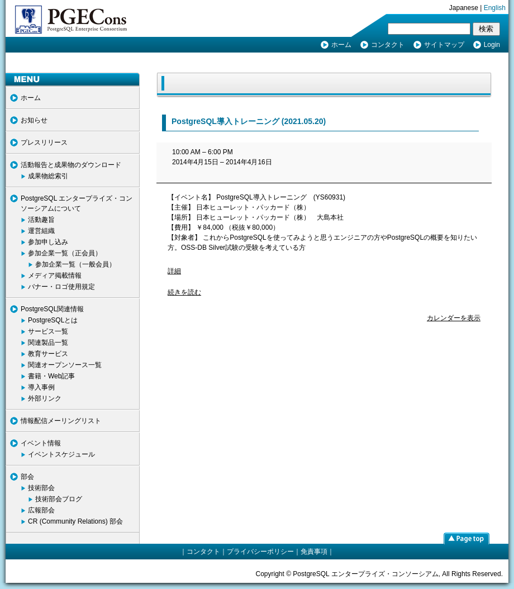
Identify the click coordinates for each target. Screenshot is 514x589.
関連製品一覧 (48, 342)
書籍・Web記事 (51, 376)
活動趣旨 (41, 220)
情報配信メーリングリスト (61, 421)
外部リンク (44, 398)
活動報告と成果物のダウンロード (71, 165)
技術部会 (41, 488)
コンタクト (387, 45)
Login (492, 45)
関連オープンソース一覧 (65, 365)
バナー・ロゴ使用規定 (61, 287)
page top (466, 538)
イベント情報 (41, 443)
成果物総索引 (48, 176)
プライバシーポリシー (260, 551)
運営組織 (41, 231)
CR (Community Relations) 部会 (75, 521)
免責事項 (314, 551)
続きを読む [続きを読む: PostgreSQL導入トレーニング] (184, 292)
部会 (27, 477)
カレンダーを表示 (453, 318)
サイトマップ (444, 45)
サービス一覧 (48, 331)
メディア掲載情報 (55, 275)
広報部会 (41, 510)
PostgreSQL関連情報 (52, 309)
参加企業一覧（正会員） (65, 253)
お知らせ (34, 120)
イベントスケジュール (61, 454)
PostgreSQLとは (53, 320)
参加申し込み (48, 242)
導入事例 (41, 387)
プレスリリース (44, 142)
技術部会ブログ (58, 499)
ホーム (341, 45)
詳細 (174, 271)
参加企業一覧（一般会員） (75, 264)
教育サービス (48, 354)
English (495, 8)
